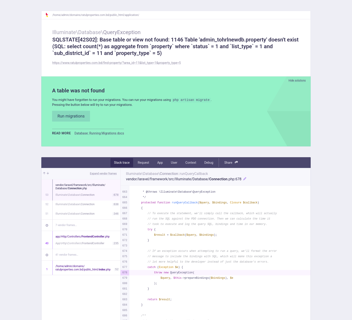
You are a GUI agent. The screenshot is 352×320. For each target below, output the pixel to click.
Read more (61, 134)
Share (231, 163)
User (174, 163)
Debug (208, 163)
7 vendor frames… (66, 226)
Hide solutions (297, 80)
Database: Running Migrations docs (99, 134)
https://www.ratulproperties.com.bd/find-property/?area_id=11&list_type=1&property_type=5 (116, 63)
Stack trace (122, 163)
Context (190, 163)
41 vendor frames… (66, 255)
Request (143, 163)
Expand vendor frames (103, 174)
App (160, 163)
